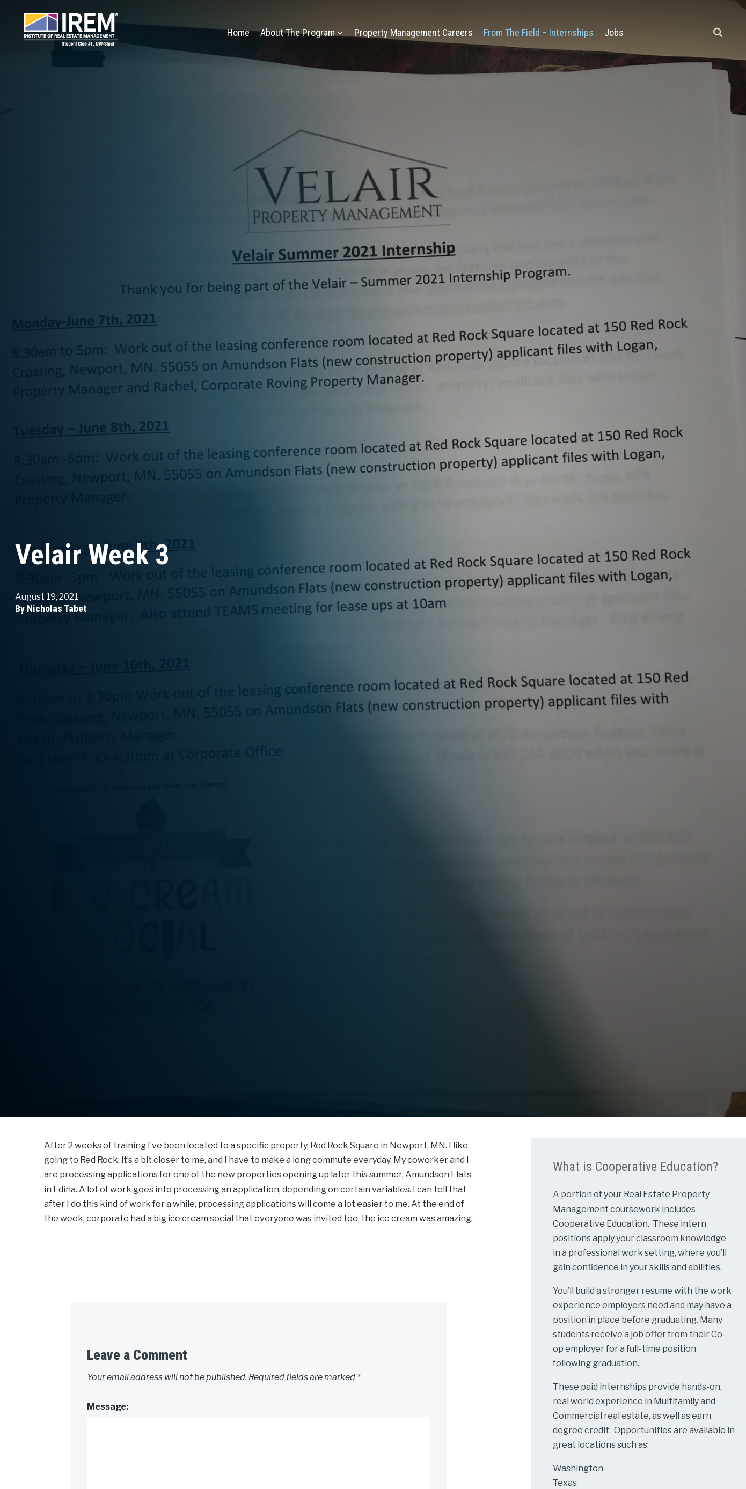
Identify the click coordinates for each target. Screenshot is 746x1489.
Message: (107, 1407)
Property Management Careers (413, 32)
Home (238, 32)
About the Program (297, 32)
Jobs (614, 32)
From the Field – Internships (539, 32)
